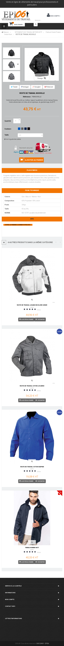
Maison (5, 32)
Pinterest (49, 87)
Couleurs (8, 129)
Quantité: (8, 121)
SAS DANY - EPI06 (43, 643)
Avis (32, 219)
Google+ (37, 87)
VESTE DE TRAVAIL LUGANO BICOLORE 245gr (32, 305)
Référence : (27, 97)
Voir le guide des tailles (13, 139)
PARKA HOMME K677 (32, 547)
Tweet (14, 87)
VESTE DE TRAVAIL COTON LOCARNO (32, 386)
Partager (25, 87)
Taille (7, 135)
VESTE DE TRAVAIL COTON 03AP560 (32, 467)
